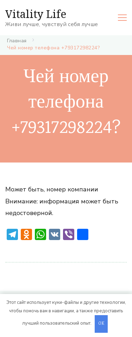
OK (101, 323)
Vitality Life (35, 14)
